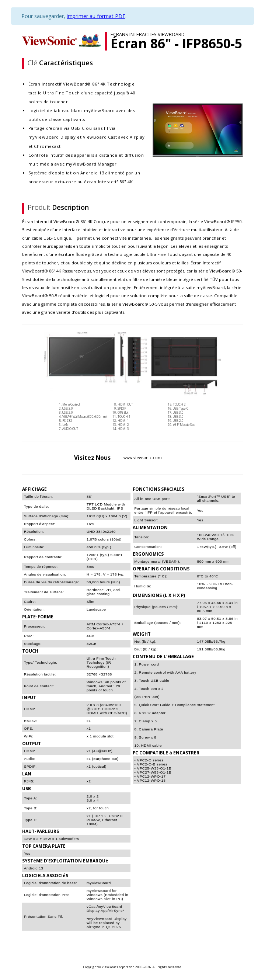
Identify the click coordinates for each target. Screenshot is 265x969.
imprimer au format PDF (96, 16)
